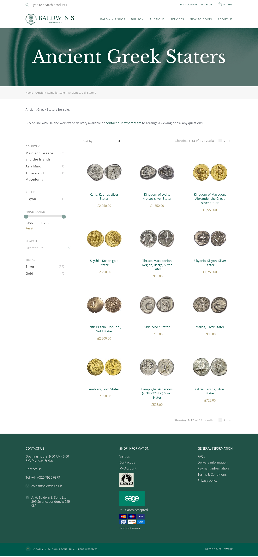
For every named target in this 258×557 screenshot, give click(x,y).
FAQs (201, 456)
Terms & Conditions (212, 474)
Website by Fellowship (219, 550)
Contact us (127, 462)
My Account (188, 4)
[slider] (26, 217)
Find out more (129, 528)
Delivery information (213, 462)
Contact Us (34, 469)
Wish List (207, 4)
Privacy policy (207, 480)
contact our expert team (123, 123)
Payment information (213, 468)
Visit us (124, 456)
